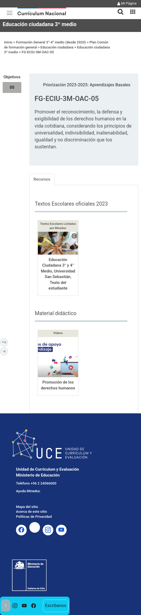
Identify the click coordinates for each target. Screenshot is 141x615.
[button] (118, 8)
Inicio (8, 42)
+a (5, 341)
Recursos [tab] (42, 179)
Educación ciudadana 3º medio (39, 24)
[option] (15, 606)
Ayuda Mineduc (28, 491)
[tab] (118, 8)
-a (5, 350)
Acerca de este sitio (31, 512)
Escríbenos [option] (55, 605)
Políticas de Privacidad (34, 517)
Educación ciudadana (57, 47)
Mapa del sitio (27, 507)
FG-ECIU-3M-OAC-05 (38, 52)
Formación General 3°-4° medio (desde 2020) (51, 42)
